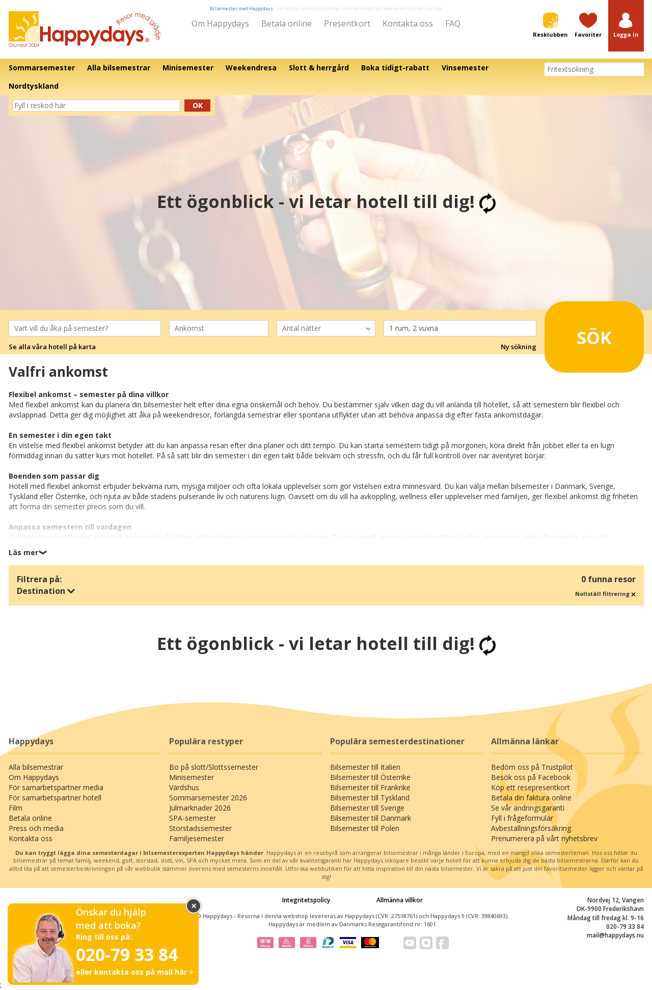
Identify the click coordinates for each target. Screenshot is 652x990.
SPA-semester (192, 818)
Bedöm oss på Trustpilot (532, 767)
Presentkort (347, 23)
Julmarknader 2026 (200, 808)
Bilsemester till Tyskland (370, 797)
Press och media (36, 828)
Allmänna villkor (399, 900)
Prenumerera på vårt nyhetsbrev (544, 838)
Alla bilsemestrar (36, 767)
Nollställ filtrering (605, 593)
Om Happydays (220, 23)
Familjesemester (196, 838)
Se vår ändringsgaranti (527, 808)
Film (15, 808)
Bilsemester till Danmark (370, 818)
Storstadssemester (200, 828)
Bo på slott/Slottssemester (213, 767)
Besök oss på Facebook (530, 777)
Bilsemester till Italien (365, 767)
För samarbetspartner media (56, 787)
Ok (198, 105)
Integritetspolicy (306, 900)
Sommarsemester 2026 (208, 797)
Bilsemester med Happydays (241, 8)
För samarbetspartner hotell (55, 797)
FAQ (452, 23)
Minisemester (191, 777)
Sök (580, 333)
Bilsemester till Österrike (370, 777)
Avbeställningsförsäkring (531, 828)
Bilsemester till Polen (364, 828)
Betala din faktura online (531, 797)
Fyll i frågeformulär (522, 818)
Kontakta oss (408, 23)
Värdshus (184, 787)
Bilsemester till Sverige (367, 808)
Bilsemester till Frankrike (370, 787)
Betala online (286, 23)
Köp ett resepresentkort (530, 787)
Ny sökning (518, 346)
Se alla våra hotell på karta (52, 346)
